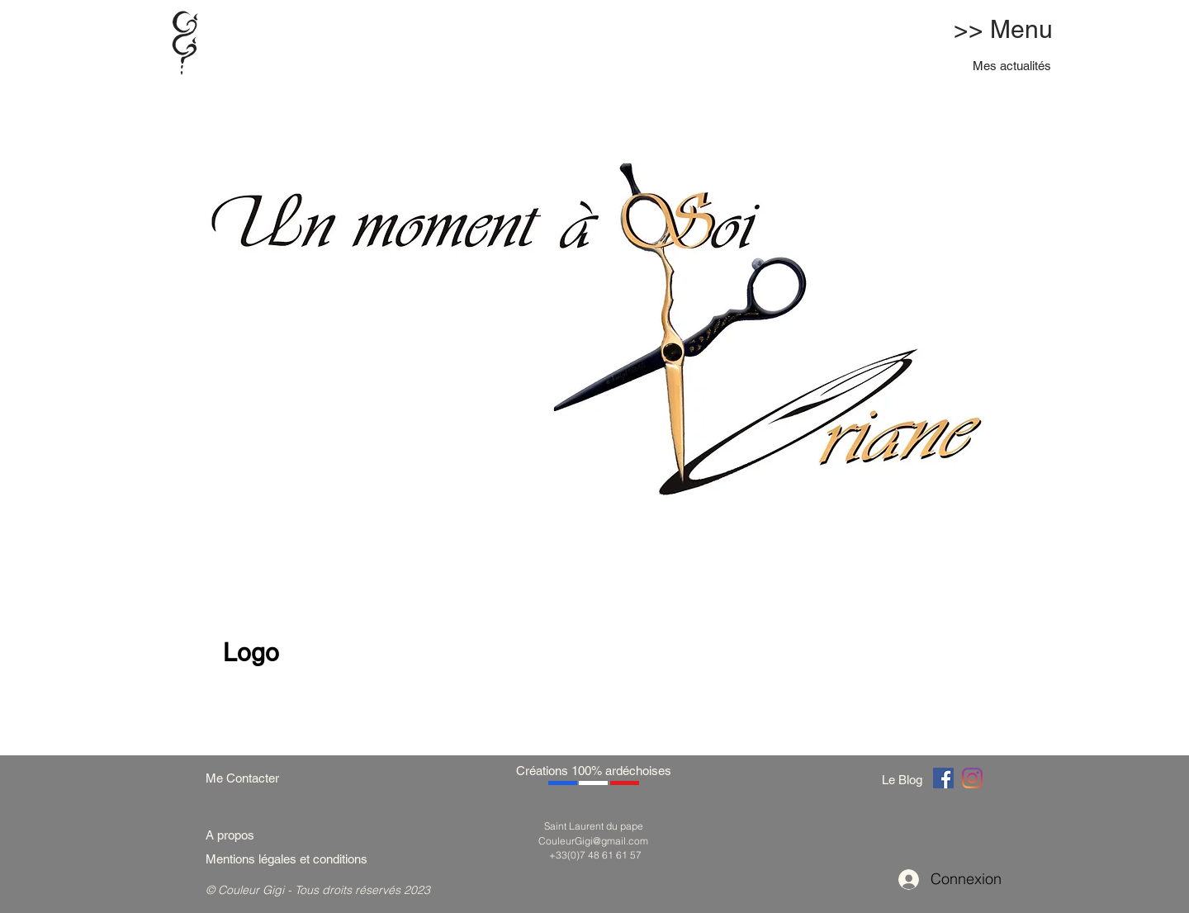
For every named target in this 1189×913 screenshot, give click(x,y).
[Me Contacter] (251, 778)
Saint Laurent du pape (593, 826)
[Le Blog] (905, 780)
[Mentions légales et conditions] (306, 859)
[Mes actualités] (1013, 66)
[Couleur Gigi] (943, 778)
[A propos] (236, 835)
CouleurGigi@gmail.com (593, 841)
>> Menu (1003, 29)
